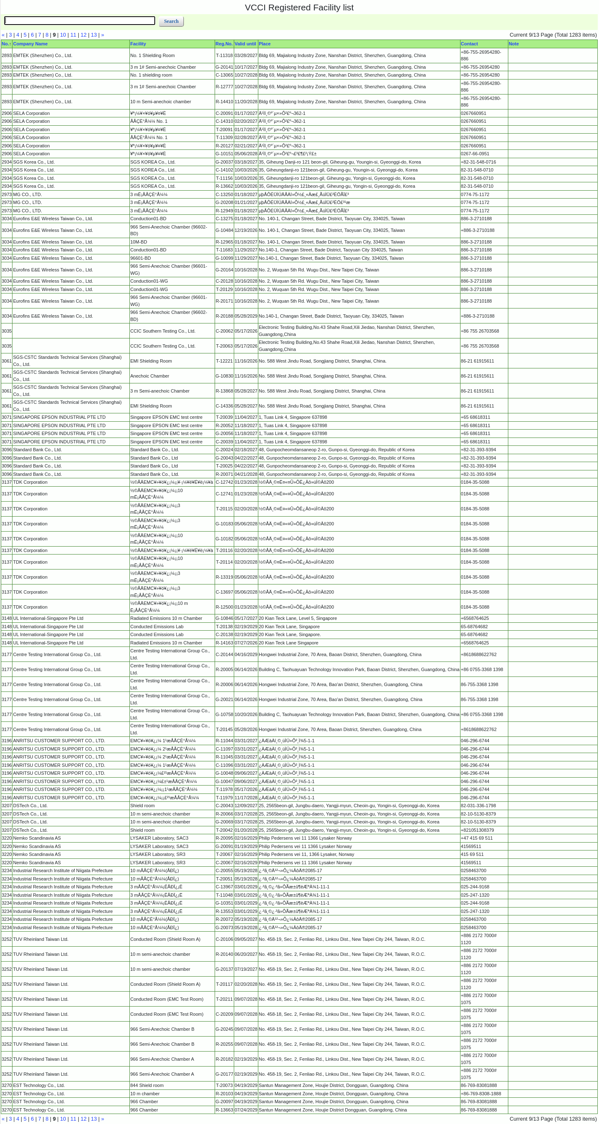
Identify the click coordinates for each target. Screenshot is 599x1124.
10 (63, 35)
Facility (138, 43)
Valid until (245, 43)
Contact (469, 43)
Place (265, 43)
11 (73, 35)
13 (94, 35)
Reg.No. (224, 43)
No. (5, 43)
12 (84, 35)
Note (514, 43)
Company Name (30, 43)
